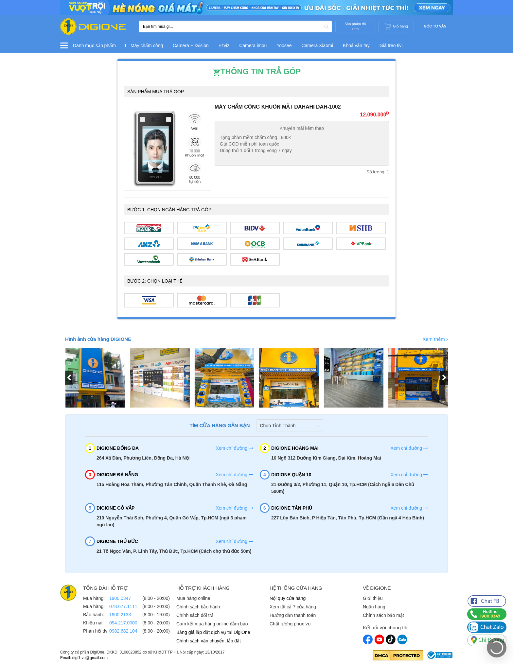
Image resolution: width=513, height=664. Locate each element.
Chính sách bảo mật (383, 615)
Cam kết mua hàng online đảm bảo (212, 623)
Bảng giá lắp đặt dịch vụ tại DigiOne (213, 632)
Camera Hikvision (191, 45)
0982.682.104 (123, 631)
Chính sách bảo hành (198, 606)
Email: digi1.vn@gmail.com (84, 657)
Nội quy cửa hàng (288, 598)
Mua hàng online (193, 598)
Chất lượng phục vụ (290, 623)
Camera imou (253, 45)
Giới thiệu (373, 598)
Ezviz (224, 45)
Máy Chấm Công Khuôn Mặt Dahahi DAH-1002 (278, 107)
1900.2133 (120, 614)
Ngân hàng (374, 606)
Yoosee (284, 45)
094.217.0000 (123, 622)
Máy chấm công (147, 45)
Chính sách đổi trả (195, 615)
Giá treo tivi (391, 45)
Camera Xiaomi (317, 45)
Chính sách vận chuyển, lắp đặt (208, 640)
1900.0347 (120, 598)
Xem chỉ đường (234, 448)
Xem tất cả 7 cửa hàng (293, 606)
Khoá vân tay (356, 45)
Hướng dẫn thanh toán (293, 615)
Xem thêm (435, 339)
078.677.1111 (123, 606)
